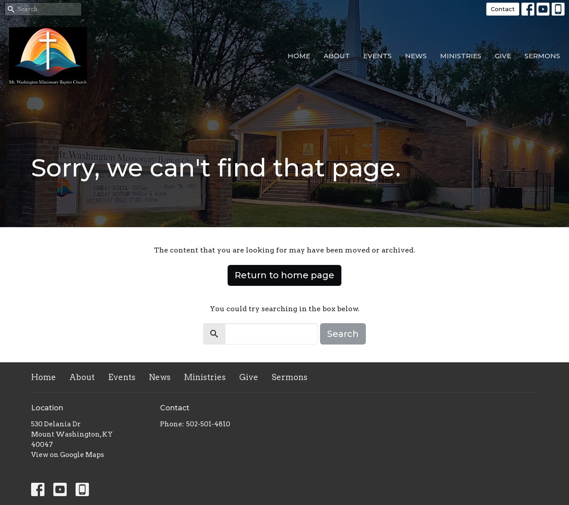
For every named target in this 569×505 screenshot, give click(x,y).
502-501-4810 (208, 424)
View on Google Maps (67, 455)
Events (377, 56)
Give (503, 56)
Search (343, 334)
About (337, 56)
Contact (503, 8)
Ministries (460, 56)
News (416, 56)
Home (299, 56)
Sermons (542, 56)
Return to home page (284, 275)
